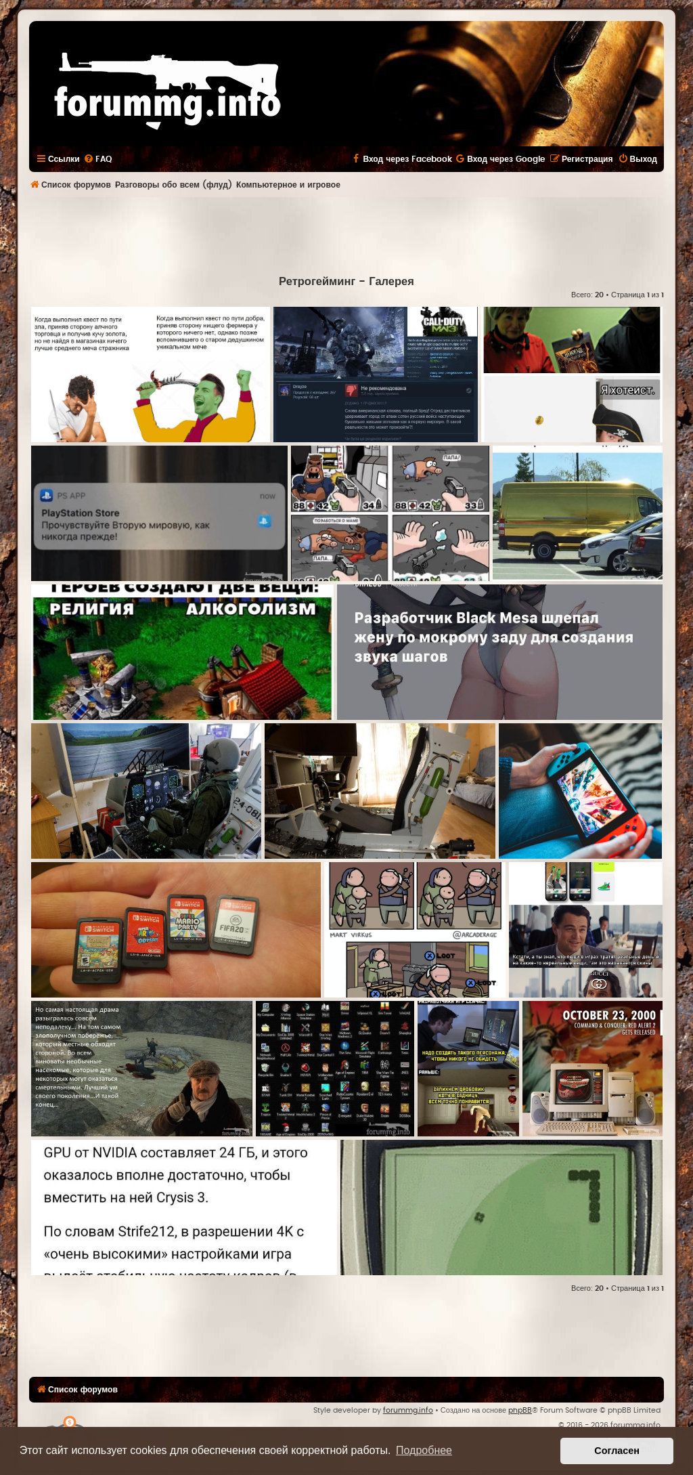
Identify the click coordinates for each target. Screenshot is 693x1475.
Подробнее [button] (424, 1450)
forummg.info (408, 1410)
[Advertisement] (346, 234)
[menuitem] (97, 159)
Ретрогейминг (317, 281)
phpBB (520, 1410)
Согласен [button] (617, 1450)
